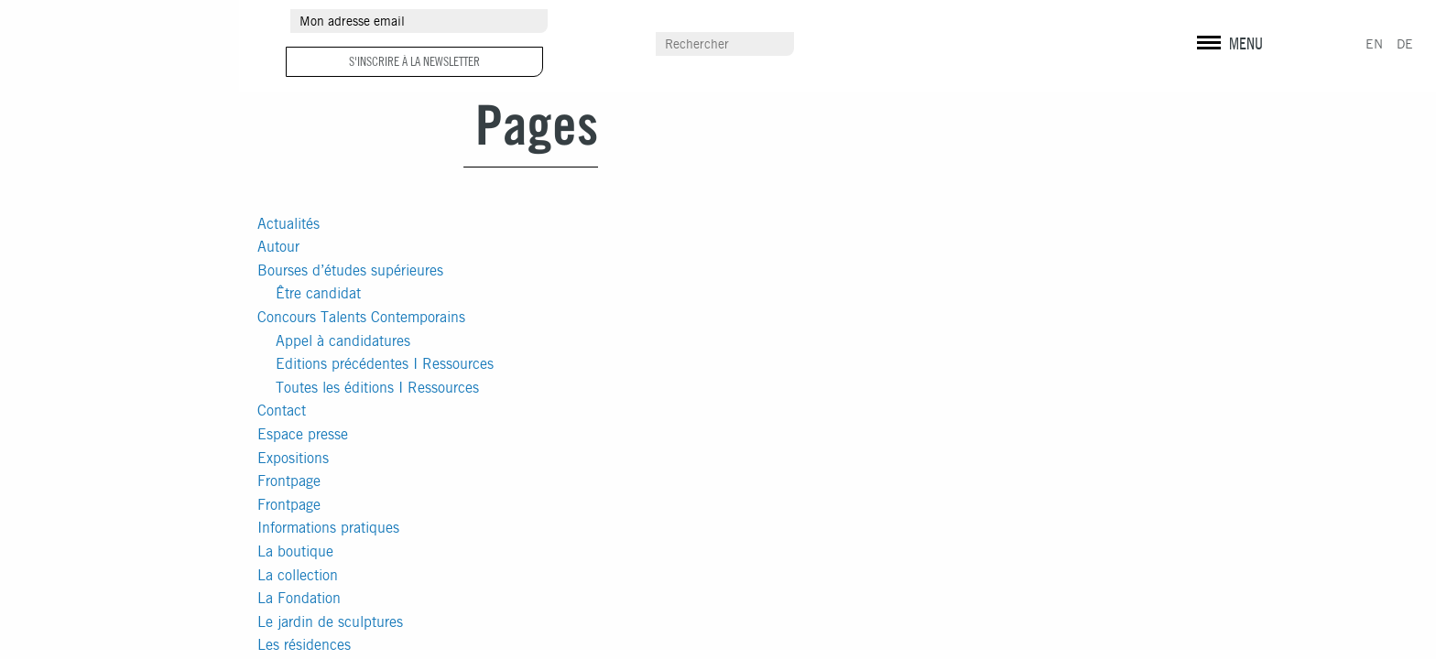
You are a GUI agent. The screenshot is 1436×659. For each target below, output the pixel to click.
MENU (1246, 43)
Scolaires (929, 45)
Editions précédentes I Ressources (385, 364)
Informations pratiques (328, 527)
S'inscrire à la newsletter (414, 61)
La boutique (295, 551)
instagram (1229, 23)
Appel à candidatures (343, 341)
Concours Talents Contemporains (361, 317)
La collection (297, 575)
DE (1405, 44)
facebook (1198, 23)
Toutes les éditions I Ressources (377, 387)
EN (1374, 44)
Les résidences (304, 645)
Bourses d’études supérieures (350, 270)
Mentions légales (1227, 55)
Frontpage (289, 481)
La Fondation (299, 598)
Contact (281, 410)
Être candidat (318, 293)
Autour (278, 246)
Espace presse (302, 434)
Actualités (288, 223)
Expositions (293, 458)
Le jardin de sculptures (330, 622)
